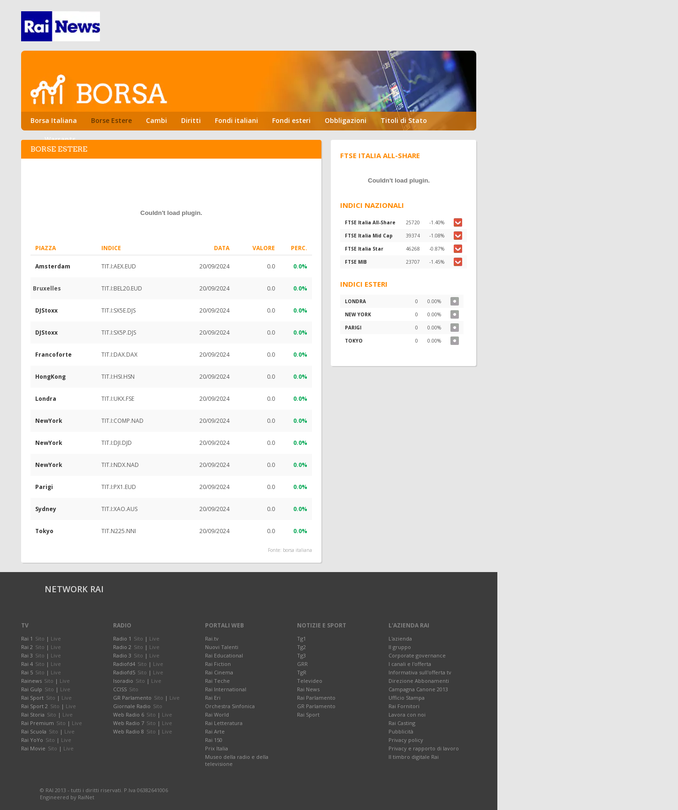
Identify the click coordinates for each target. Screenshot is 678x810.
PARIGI (353, 327)
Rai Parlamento (316, 697)
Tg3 (301, 655)
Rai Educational (224, 655)
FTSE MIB (356, 262)
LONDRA (355, 301)
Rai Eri (213, 697)
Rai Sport (308, 714)
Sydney (45, 509)
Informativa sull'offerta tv (420, 672)
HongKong (50, 377)
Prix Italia (216, 748)
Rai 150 (213, 739)
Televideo (309, 680)
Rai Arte (215, 731)
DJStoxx (46, 310)
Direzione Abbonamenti (419, 680)
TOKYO (354, 340)
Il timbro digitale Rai (414, 756)
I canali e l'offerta (410, 663)
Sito (40, 638)
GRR (302, 663)
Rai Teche (217, 680)
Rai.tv (212, 638)
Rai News (308, 689)
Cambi (156, 120)
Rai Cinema (219, 672)
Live (56, 638)
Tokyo (44, 531)
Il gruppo (400, 646)
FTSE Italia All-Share (370, 222)
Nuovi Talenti (221, 646)
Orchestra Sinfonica (230, 706)
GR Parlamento (316, 706)
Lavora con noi (407, 714)
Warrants (60, 139)
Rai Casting (402, 722)
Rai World (217, 714)
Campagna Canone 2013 (418, 689)
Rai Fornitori (404, 706)
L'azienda (400, 638)
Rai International (225, 689)
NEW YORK (358, 314)
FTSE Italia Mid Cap (369, 235)
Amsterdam (52, 266)
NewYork (48, 421)
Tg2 (301, 646)
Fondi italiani (236, 120)
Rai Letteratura (224, 722)
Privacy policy (406, 739)
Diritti (191, 120)
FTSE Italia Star (364, 248)
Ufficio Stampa (407, 697)
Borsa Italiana (53, 120)
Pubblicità (401, 731)
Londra (45, 399)
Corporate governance (417, 655)
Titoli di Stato (404, 120)
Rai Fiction (218, 663)
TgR (301, 672)
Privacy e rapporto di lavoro (424, 748)
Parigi (44, 487)
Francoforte (53, 355)
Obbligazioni (345, 120)
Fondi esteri (291, 120)
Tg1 (301, 638)
